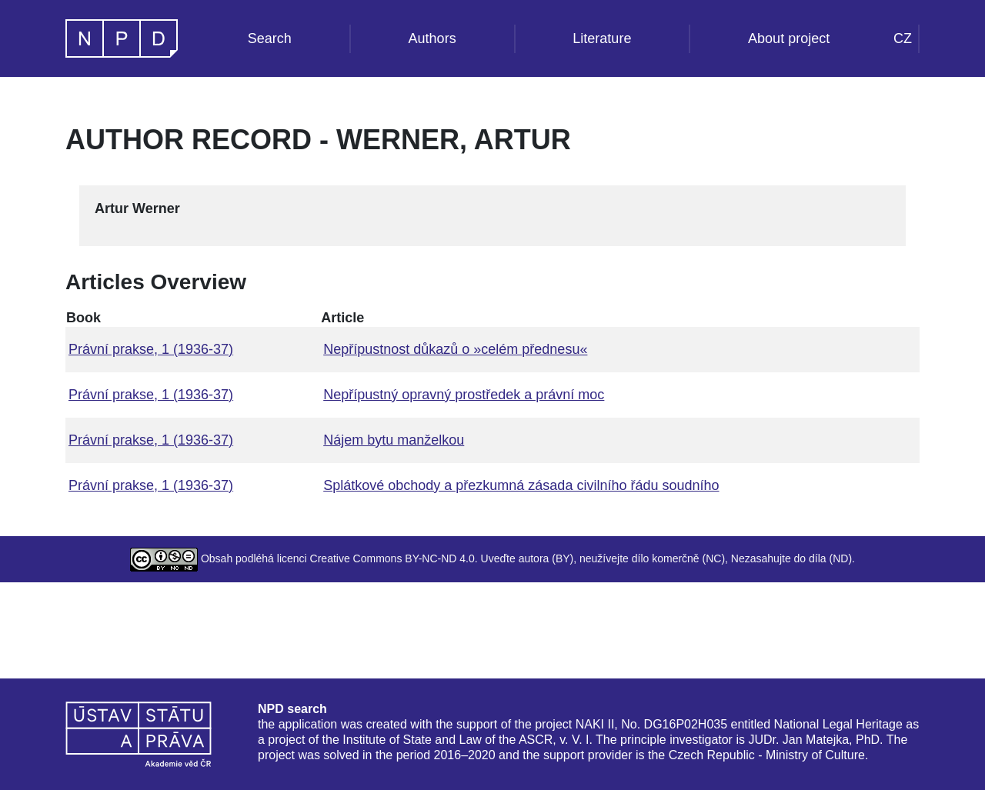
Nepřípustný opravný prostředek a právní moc (463, 394)
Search (270, 38)
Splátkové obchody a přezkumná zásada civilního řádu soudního (521, 485)
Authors (432, 38)
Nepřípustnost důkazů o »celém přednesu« (455, 349)
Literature (602, 38)
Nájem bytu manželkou (393, 440)
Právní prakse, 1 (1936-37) (150, 349)
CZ (902, 38)
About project (789, 38)
